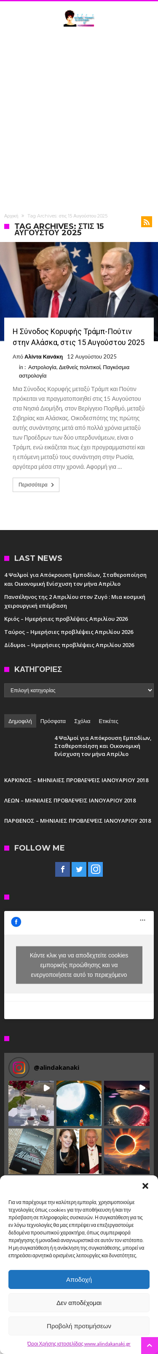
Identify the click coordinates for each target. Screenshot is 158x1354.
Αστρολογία (42, 367)
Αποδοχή (79, 1279)
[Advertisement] (79, 118)
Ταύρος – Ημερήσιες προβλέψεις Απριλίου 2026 (68, 632)
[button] (145, 1186)
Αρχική (11, 216)
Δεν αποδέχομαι (79, 1302)
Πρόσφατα (53, 721)
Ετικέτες (108, 721)
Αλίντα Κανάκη (43, 356)
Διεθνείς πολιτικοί (80, 367)
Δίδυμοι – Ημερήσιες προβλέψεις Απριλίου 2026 (69, 645)
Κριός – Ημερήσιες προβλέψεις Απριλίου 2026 (66, 619)
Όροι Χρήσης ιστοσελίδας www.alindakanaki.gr (79, 1343)
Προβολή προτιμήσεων (79, 1326)
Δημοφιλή (20, 721)
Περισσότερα (37, 485)
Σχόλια (82, 721)
